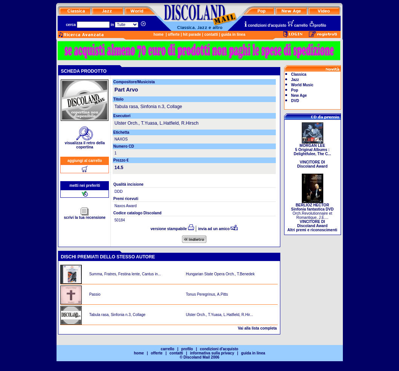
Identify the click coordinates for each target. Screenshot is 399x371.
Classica (299, 74)
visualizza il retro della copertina (85, 143)
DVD (295, 101)
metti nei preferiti (84, 185)
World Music (302, 85)
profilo (317, 25)
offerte (174, 34)
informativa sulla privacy (212, 353)
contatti (211, 34)
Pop (294, 90)
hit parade (192, 34)
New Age (299, 95)
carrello (297, 25)
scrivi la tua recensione (85, 216)
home (158, 34)
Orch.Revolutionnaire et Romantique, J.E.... (312, 216)
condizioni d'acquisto (264, 25)
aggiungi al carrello (84, 161)
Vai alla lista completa (257, 328)
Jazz (295, 80)
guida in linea (233, 34)
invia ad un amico (218, 229)
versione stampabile (172, 229)
